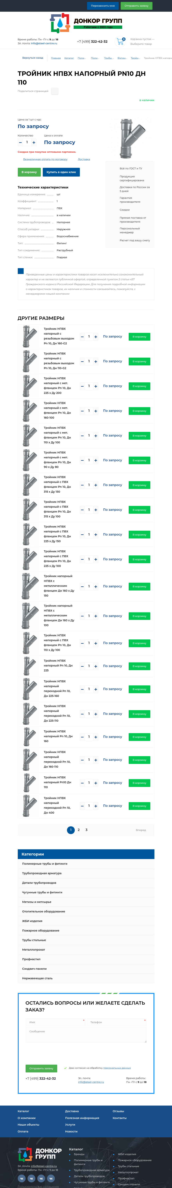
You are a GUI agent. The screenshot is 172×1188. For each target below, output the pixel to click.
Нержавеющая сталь (36, 895)
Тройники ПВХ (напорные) (133, 58)
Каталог (66, 58)
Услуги (69, 1042)
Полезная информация (80, 1035)
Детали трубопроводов (38, 800)
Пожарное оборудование (39, 847)
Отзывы (118, 1028)
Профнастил (30, 876)
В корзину (28, 163)
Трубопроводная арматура (40, 790)
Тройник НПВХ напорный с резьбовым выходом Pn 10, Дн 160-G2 (61, 320)
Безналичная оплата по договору (42, 150)
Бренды (78, 1071)
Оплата (23, 1048)
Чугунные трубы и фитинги (41, 809)
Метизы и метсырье (35, 819)
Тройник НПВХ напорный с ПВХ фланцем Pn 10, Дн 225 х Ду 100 (61, 511)
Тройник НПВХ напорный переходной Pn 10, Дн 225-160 (61, 618)
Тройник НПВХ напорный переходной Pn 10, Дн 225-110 (61, 639)
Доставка (77, 150)
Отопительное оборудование (42, 828)
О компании (26, 1035)
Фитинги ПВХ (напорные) (120, 58)
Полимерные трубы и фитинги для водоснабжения (93, 58)
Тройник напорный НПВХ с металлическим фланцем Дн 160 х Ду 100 (61, 554)
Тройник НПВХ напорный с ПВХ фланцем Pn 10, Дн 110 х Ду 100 (61, 575)
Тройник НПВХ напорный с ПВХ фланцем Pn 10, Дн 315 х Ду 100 (61, 469)
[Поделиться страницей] (51, 82)
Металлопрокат (32, 867)
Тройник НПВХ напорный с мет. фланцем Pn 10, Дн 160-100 (61, 384)
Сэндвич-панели (33, 886)
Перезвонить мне (107, 5)
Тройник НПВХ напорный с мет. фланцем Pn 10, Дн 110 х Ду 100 (61, 405)
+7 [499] (93, 41)
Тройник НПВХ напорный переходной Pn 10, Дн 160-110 (61, 681)
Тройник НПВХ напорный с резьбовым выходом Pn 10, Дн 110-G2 (61, 341)
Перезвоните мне (31, 1174)
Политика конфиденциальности (36, 1107)
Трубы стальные (33, 857)
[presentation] (54, 970)
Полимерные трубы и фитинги (80, 58)
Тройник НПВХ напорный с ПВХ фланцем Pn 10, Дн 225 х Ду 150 (61, 490)
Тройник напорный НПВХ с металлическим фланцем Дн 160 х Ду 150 (61, 533)
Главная (53, 58)
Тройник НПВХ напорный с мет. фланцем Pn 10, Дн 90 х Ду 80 (61, 426)
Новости (71, 1048)
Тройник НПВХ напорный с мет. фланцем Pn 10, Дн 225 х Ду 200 (61, 363)
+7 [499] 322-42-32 (32, 1125)
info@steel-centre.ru (41, 43)
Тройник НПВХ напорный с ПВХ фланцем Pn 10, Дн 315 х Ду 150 (61, 448)
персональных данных (109, 985)
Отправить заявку (137, 5)
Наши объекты (28, 1042)
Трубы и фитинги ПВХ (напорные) (106, 58)
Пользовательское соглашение (36, 1103)
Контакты (119, 1035)
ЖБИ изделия (31, 838)
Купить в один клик (58, 163)
